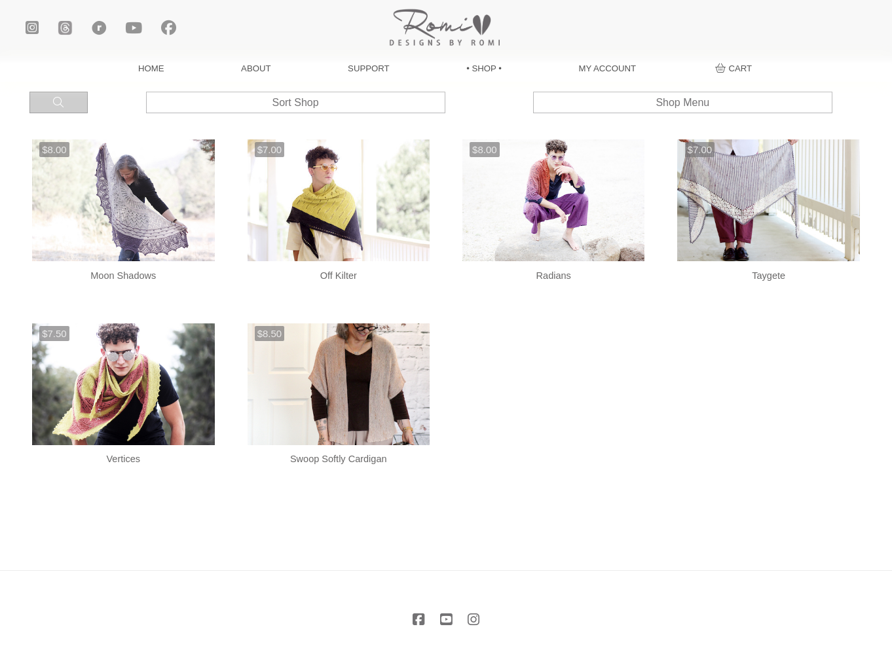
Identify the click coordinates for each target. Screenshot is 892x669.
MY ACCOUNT (607, 68)
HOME (151, 68)
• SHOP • (484, 68)
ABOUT (255, 68)
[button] (734, 68)
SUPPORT (369, 68)
